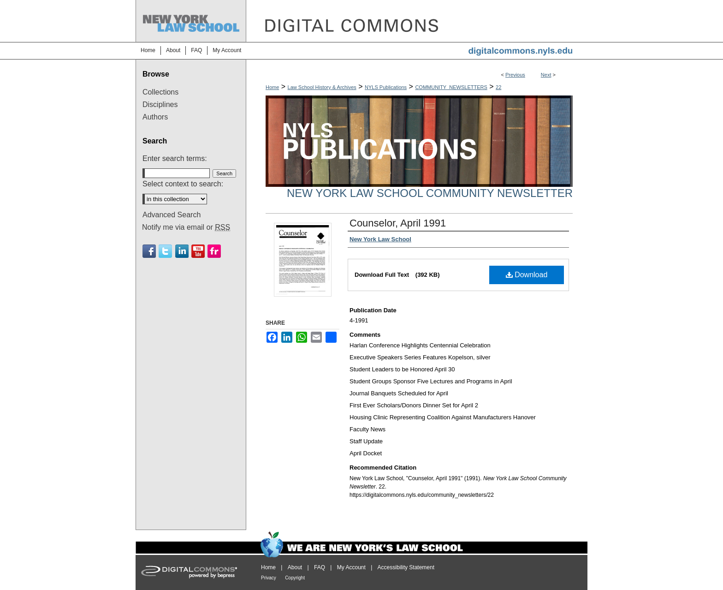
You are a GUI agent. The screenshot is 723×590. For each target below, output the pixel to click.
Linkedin (182, 251)
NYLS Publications (386, 87)
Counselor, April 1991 (398, 223)
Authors (155, 117)
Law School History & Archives (322, 87)
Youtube (198, 251)
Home (272, 87)
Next (546, 74)
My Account (351, 567)
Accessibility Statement (406, 567)
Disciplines (160, 104)
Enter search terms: (174, 158)
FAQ (319, 567)
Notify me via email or (186, 227)
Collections (160, 92)
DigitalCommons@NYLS (416, 21)
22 (498, 87)
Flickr (214, 251)
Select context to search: (182, 184)
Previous (515, 74)
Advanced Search (171, 215)
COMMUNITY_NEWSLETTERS (451, 87)
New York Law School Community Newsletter (430, 193)
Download (527, 275)
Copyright (295, 577)
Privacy (268, 577)
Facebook (149, 251)
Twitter (165, 251)
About (295, 567)
